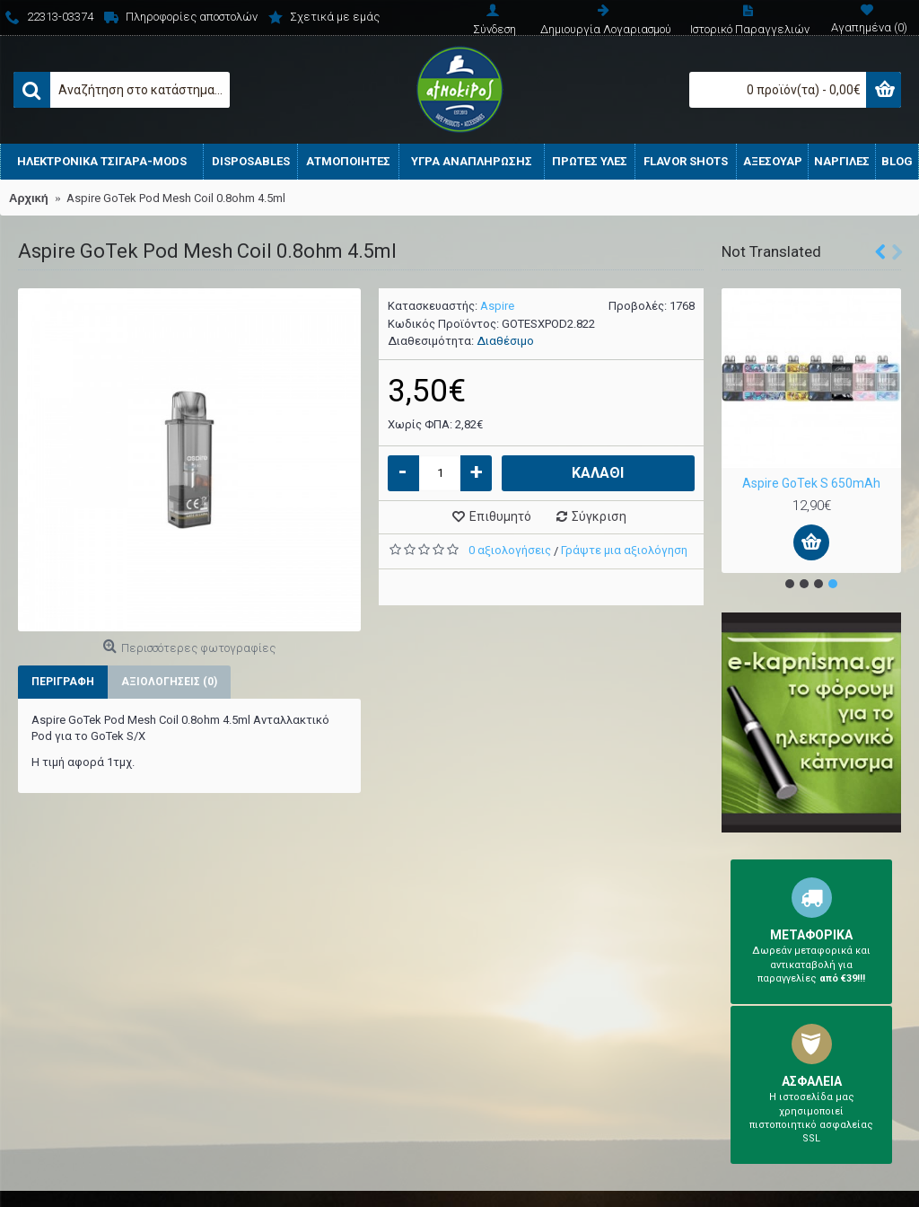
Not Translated (771, 251)
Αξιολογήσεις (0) (169, 681)
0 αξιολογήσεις (509, 550)
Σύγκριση (599, 516)
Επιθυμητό (500, 516)
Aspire (497, 306)
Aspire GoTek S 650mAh (811, 483)
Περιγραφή (62, 681)
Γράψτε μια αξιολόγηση (624, 550)
